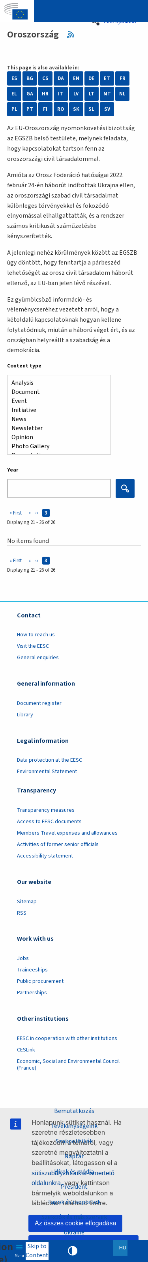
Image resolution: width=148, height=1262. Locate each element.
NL (122, 93)
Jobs (23, 958)
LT (91, 93)
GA (29, 93)
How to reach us (36, 635)
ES (14, 78)
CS (45, 78)
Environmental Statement (47, 771)
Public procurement (40, 981)
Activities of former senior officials (58, 844)
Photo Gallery (56, 446)
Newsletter (56, 428)
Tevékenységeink (74, 1126)
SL (91, 109)
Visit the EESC (33, 646)
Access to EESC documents (49, 822)
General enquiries (38, 658)
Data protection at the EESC (49, 760)
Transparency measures (46, 810)
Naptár (74, 1156)
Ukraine (74, 1232)
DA (61, 78)
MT (107, 93)
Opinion (56, 437)
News (56, 419)
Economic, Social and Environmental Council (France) (68, 1064)
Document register (39, 703)
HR (45, 93)
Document (56, 392)
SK (76, 109)
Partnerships (32, 993)
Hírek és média (74, 1171)
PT (29, 109)
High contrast (72, 1250)
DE (91, 78)
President (74, 1186)
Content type (24, 366)
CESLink (26, 1050)
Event (56, 401)
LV (76, 93)
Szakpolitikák (74, 1141)
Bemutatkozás (74, 1111)
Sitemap (27, 902)
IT (60, 93)
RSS (73, 34)
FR (123, 78)
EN (76, 78)
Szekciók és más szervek (74, 1217)
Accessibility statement (45, 856)
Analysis (56, 383)
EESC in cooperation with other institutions (67, 1038)
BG (29, 78)
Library (25, 715)
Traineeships (32, 970)
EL (14, 93)
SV (107, 109)
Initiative (56, 410)
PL (14, 109)
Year (13, 470)
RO (60, 109)
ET (107, 78)
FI (45, 109)
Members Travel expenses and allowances (67, 833)
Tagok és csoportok (74, 1202)
